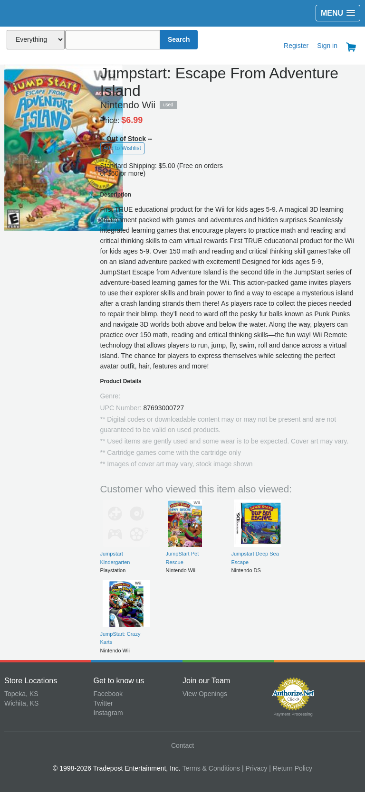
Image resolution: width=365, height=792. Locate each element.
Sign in (327, 45)
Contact (182, 745)
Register (296, 45)
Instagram (108, 713)
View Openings (204, 694)
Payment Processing (293, 714)
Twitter (103, 703)
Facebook (108, 694)
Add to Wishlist (122, 148)
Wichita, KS (21, 703)
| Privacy (254, 768)
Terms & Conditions (211, 768)
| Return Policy (290, 768)
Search (179, 39)
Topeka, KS (21, 694)
